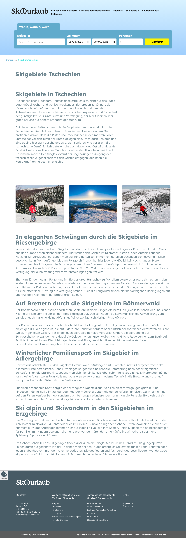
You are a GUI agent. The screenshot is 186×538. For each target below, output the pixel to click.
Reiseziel (23, 35)
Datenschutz (128, 506)
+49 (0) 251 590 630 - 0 (30, 512)
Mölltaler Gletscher (60, 520)
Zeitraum (73, 35)
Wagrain (55, 503)
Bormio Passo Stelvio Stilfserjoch (66, 516)
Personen (125, 35)
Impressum (128, 503)
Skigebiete (131, 10)
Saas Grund (92, 516)
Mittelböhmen (58, 510)
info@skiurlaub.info (31, 515)
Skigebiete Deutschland (97, 520)
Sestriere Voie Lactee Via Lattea (101, 510)
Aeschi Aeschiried (95, 506)
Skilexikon (56, 14)
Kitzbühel (91, 513)
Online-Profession (40, 534)
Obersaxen (56, 506)
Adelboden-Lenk (94, 503)
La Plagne (56, 513)
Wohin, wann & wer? (34, 27)
